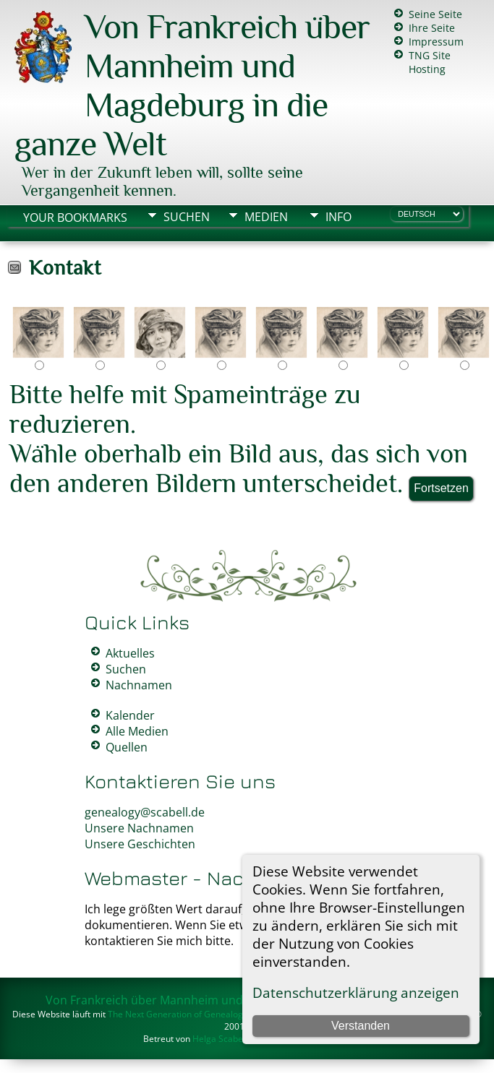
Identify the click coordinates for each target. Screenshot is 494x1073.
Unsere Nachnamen (139, 828)
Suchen (186, 217)
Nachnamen (139, 685)
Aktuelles (130, 653)
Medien (266, 217)
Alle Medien (137, 731)
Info (338, 217)
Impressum (436, 41)
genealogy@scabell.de (145, 812)
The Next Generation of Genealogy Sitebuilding (202, 1014)
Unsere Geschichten (140, 844)
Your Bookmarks (75, 217)
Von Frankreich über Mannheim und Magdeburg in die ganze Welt (192, 85)
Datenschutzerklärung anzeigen (355, 992)
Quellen (127, 747)
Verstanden (360, 1026)
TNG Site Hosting (430, 62)
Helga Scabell (219, 1039)
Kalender (130, 715)
